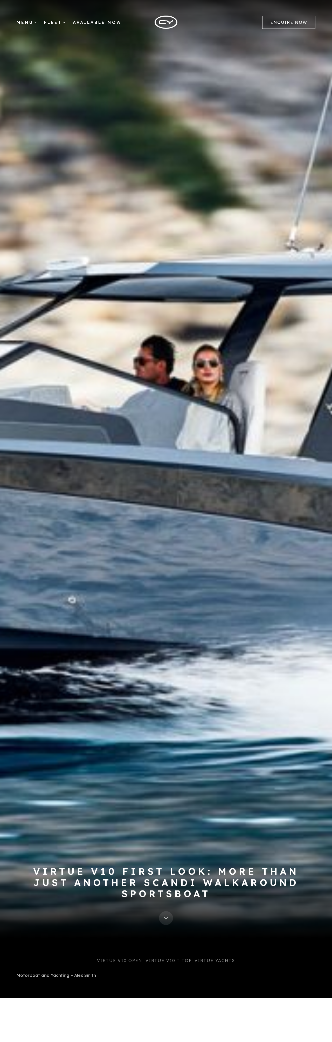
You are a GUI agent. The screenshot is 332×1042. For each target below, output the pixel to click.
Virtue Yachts (215, 960)
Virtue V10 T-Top (168, 960)
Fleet (53, 23)
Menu (25, 23)
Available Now (97, 23)
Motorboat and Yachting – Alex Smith (56, 975)
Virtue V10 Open (119, 960)
